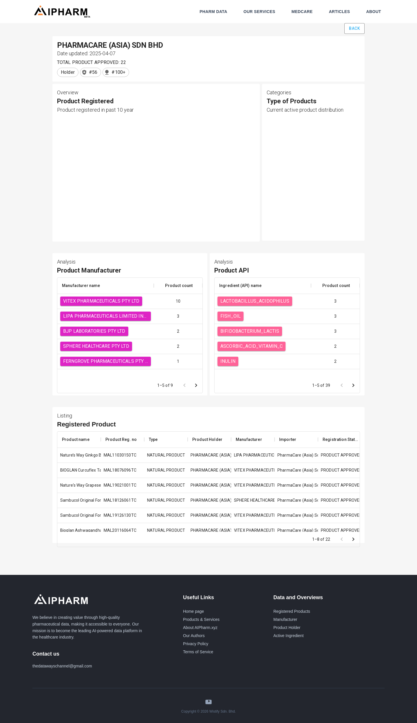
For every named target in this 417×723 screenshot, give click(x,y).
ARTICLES (339, 11)
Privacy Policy (195, 643)
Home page (193, 611)
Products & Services (201, 619)
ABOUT (373, 11)
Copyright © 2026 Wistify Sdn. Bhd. (208, 711)
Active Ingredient (288, 635)
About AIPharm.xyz (200, 627)
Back (354, 28)
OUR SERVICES (259, 11)
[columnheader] (105, 285)
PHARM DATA (213, 11)
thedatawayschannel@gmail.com (62, 666)
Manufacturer (285, 619)
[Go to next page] (196, 385)
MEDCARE (301, 11)
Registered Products (291, 611)
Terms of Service (198, 652)
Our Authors (194, 635)
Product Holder (286, 627)
